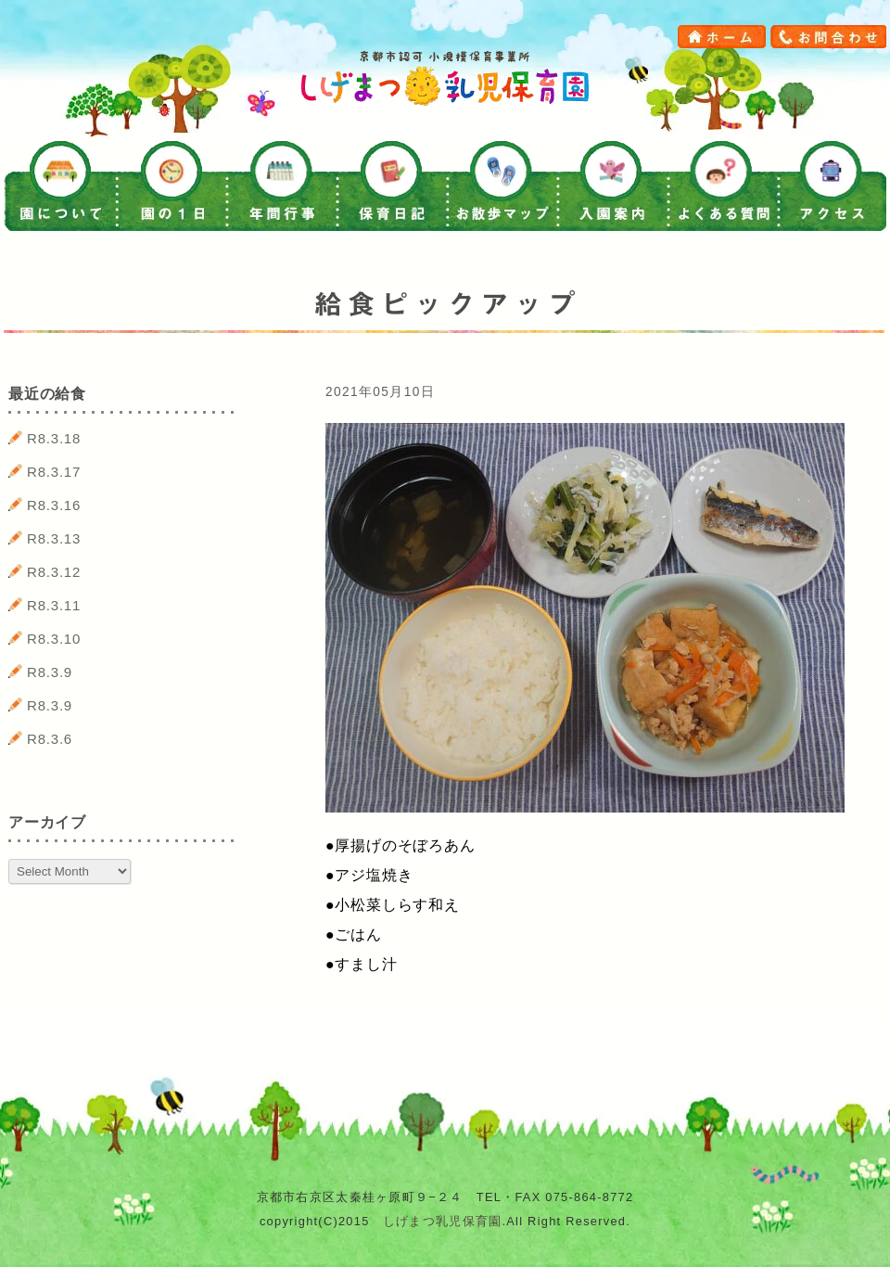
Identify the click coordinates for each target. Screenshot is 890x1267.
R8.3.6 (49, 739)
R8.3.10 (54, 638)
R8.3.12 (54, 572)
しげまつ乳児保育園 (442, 1221)
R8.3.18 (54, 438)
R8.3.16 (54, 505)
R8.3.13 (54, 538)
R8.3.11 (54, 605)
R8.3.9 (49, 672)
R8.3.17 (54, 472)
